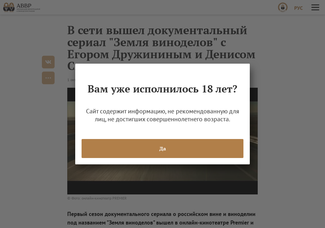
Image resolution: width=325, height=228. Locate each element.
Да (162, 148)
